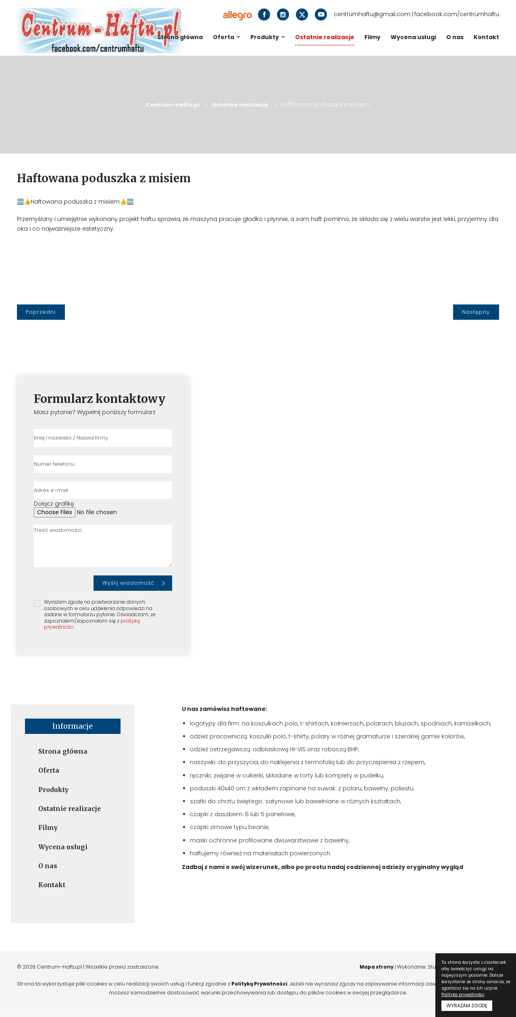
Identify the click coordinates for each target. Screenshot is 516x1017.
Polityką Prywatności (270, 992)
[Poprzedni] (41, 312)
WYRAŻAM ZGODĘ (466, 1005)
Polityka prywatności (462, 995)
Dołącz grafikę (54, 503)
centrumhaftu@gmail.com (372, 14)
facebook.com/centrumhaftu (456, 14)
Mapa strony (368, 975)
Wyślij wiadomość (128, 582)
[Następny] (476, 312)
